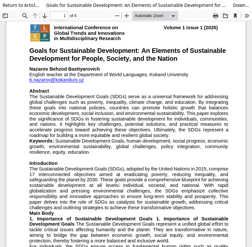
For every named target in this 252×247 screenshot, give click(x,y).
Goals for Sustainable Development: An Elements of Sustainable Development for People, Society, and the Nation (137, 5)
